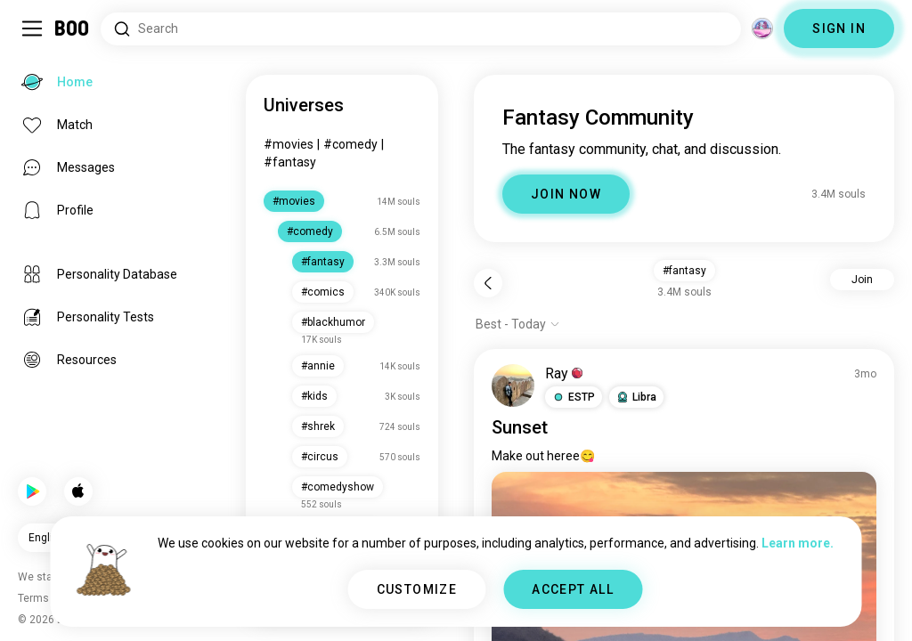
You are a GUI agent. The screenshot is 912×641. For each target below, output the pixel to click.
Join (862, 279)
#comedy (350, 144)
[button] (573, 397)
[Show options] (518, 324)
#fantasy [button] (684, 270)
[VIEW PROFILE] (513, 385)
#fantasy (290, 162)
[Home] (72, 28)
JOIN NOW (566, 194)
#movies (289, 144)
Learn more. (797, 543)
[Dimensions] (762, 28)
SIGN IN (839, 28)
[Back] (488, 283)
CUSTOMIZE (417, 589)
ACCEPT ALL (573, 589)
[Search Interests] (421, 28)
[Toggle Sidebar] (32, 28)
